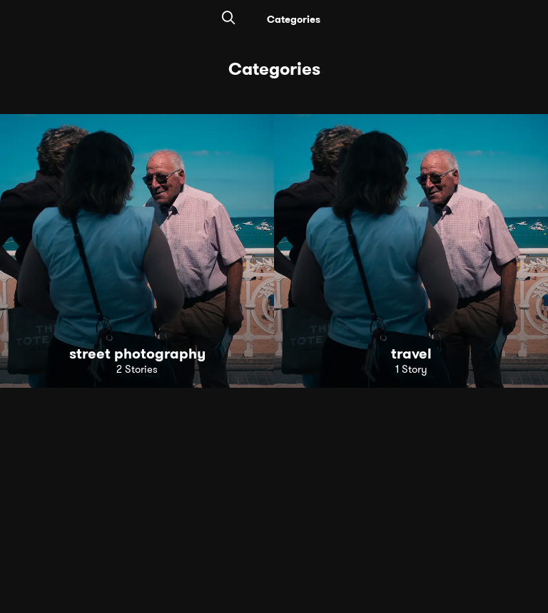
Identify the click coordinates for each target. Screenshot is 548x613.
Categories (293, 19)
